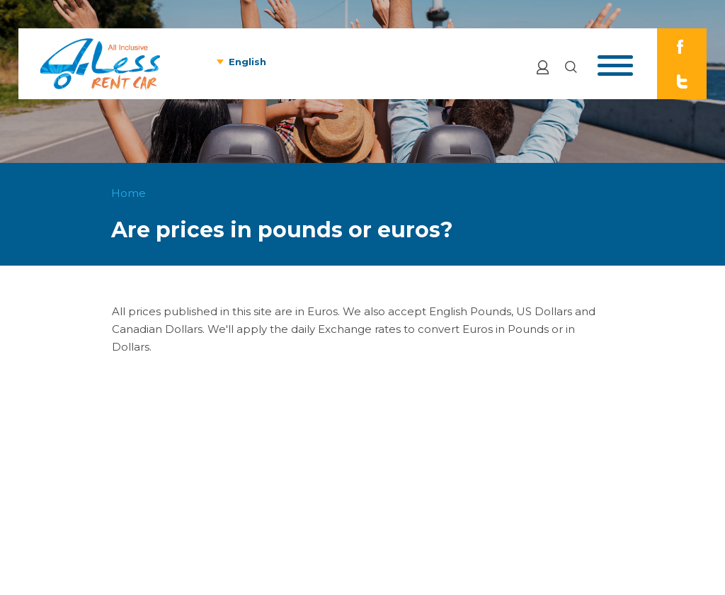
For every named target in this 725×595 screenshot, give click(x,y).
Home (128, 193)
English (247, 61)
